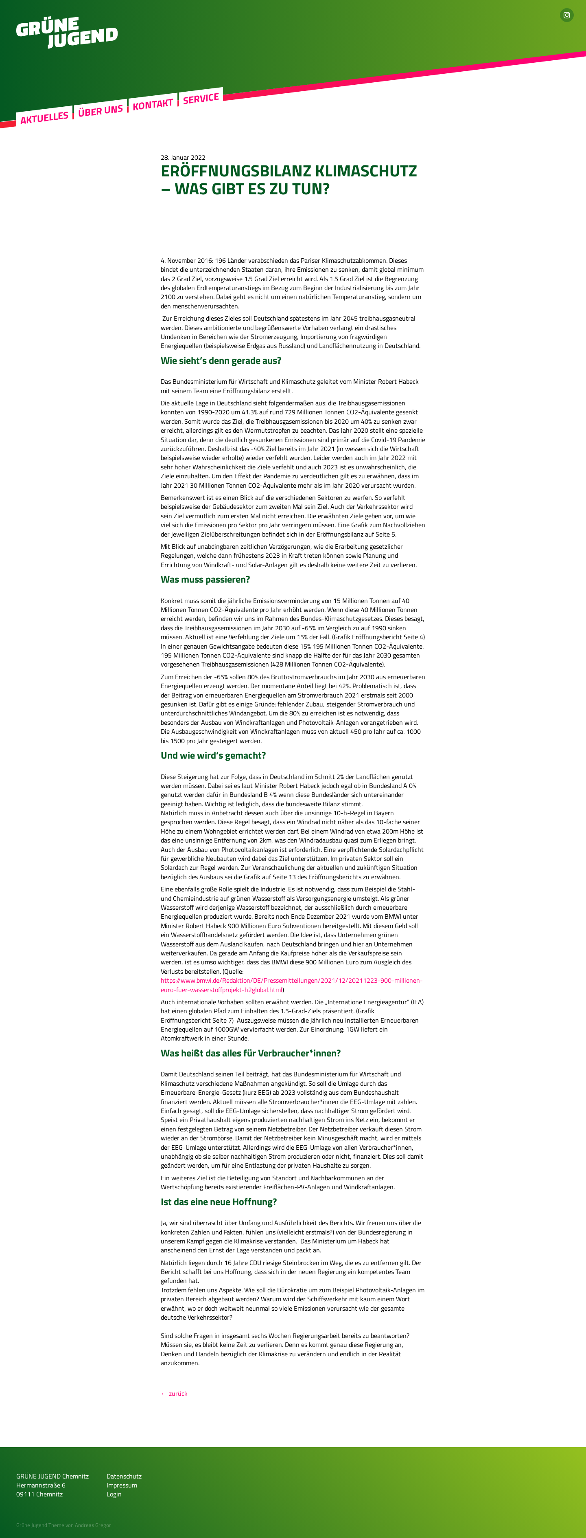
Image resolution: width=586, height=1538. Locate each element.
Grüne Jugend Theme (40, 1525)
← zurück (174, 1393)
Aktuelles (44, 118)
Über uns (100, 111)
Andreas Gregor (93, 1525)
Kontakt (153, 104)
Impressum (122, 1485)
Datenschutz (124, 1476)
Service (201, 98)
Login (114, 1494)
